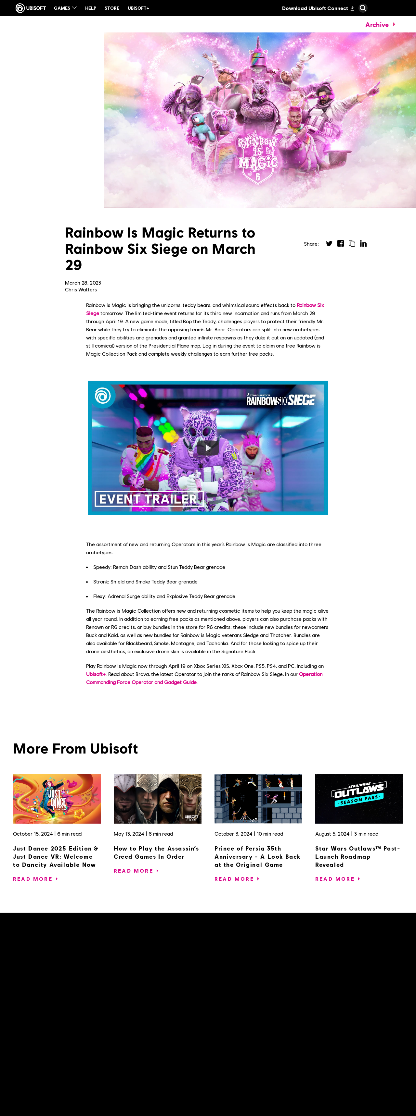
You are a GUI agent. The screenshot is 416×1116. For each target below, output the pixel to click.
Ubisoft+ (96, 674)
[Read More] (33, 879)
